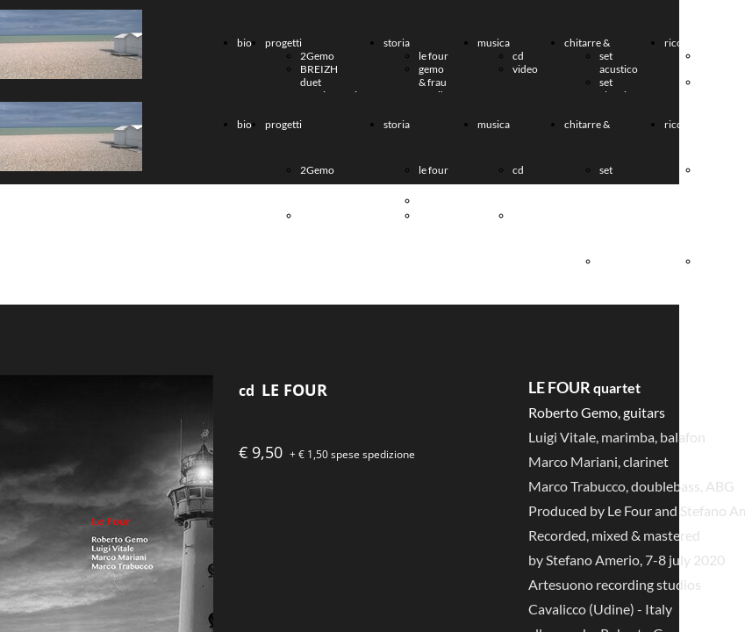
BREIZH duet (319, 75)
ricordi (680, 42)
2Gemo (317, 55)
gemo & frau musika (435, 82)
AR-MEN (711, 88)
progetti (283, 42)
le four (433, 55)
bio (244, 42)
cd (518, 55)
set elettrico (618, 88)
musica (493, 42)
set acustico (618, 62)
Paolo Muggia (716, 62)
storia (396, 42)
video (525, 68)
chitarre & (587, 42)
